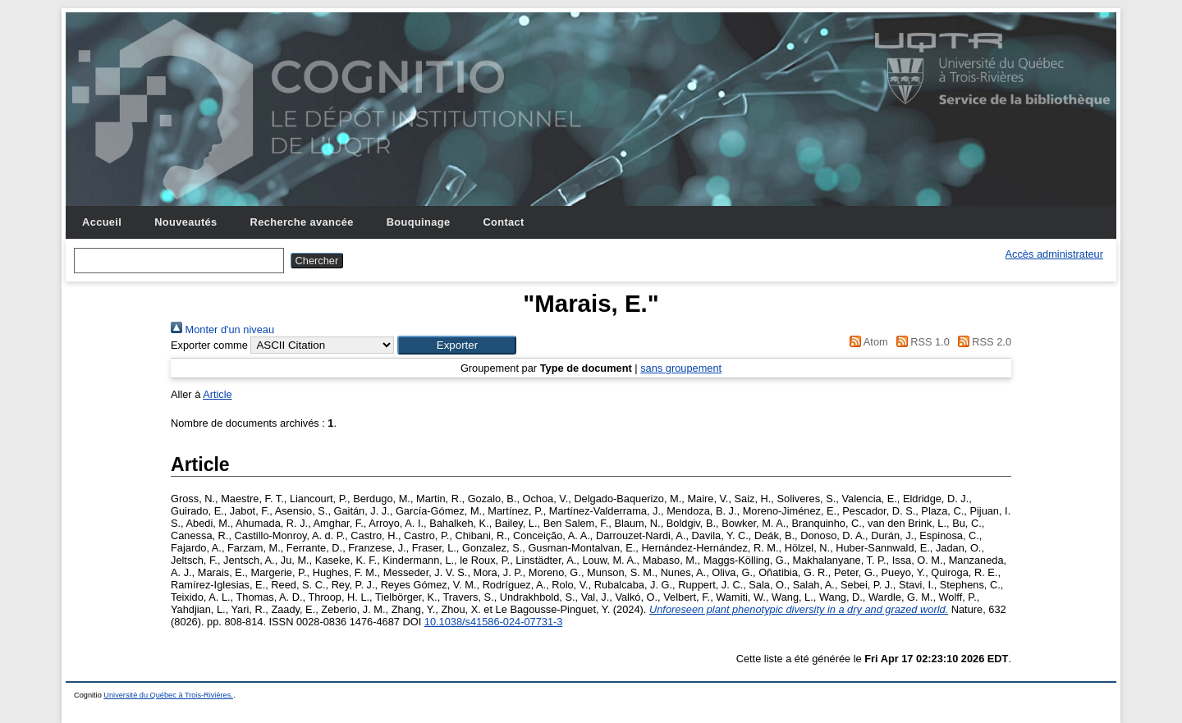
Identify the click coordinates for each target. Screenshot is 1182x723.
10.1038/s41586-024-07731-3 (493, 621)
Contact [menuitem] (503, 222)
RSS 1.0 (920, 342)
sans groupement (681, 368)
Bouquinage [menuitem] (419, 222)
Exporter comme (209, 345)
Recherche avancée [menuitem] (302, 222)
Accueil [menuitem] (101, 222)
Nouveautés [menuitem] (185, 222)
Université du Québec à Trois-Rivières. (168, 695)
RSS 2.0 (981, 342)
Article (217, 394)
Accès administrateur (1054, 254)
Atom (866, 342)
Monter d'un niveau (222, 329)
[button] (456, 345)
